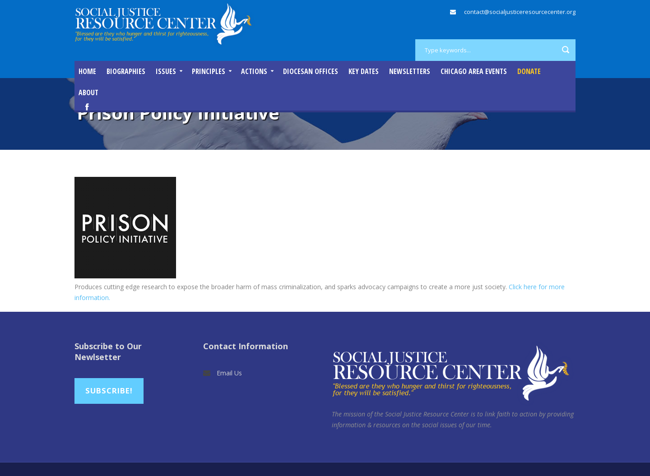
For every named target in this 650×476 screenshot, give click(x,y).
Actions (254, 71)
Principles (208, 71)
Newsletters (409, 71)
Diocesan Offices (310, 71)
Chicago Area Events (474, 71)
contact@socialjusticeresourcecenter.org (520, 12)
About (88, 92)
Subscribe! (109, 390)
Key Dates (363, 71)
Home (87, 71)
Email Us (229, 373)
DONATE (529, 71)
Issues (166, 71)
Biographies (126, 71)
